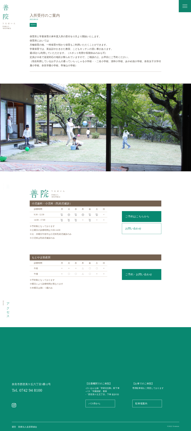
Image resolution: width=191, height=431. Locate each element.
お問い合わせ (133, 228)
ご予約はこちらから (137, 216)
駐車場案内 (141, 403)
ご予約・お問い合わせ (138, 274)
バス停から (94, 403)
